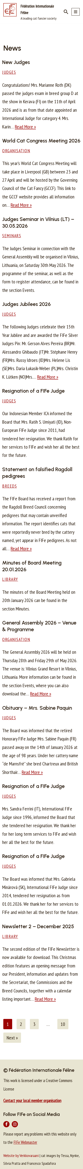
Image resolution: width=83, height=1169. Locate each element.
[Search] (66, 12)
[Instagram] (15, 1124)
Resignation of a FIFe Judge (33, 391)
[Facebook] (6, 1124)
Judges (9, 72)
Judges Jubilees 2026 (26, 304)
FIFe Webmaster (25, 1142)
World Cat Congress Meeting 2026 (41, 141)
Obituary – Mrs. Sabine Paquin (37, 708)
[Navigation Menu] (75, 12)
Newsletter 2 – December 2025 (38, 926)
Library (10, 579)
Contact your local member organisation (32, 1100)
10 (63, 1024)
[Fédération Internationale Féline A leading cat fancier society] (30, 12)
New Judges (16, 62)
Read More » (25, 127)
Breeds (9, 486)
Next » (12, 1038)
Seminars (11, 235)
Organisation (16, 150)
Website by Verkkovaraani (21, 1155)
